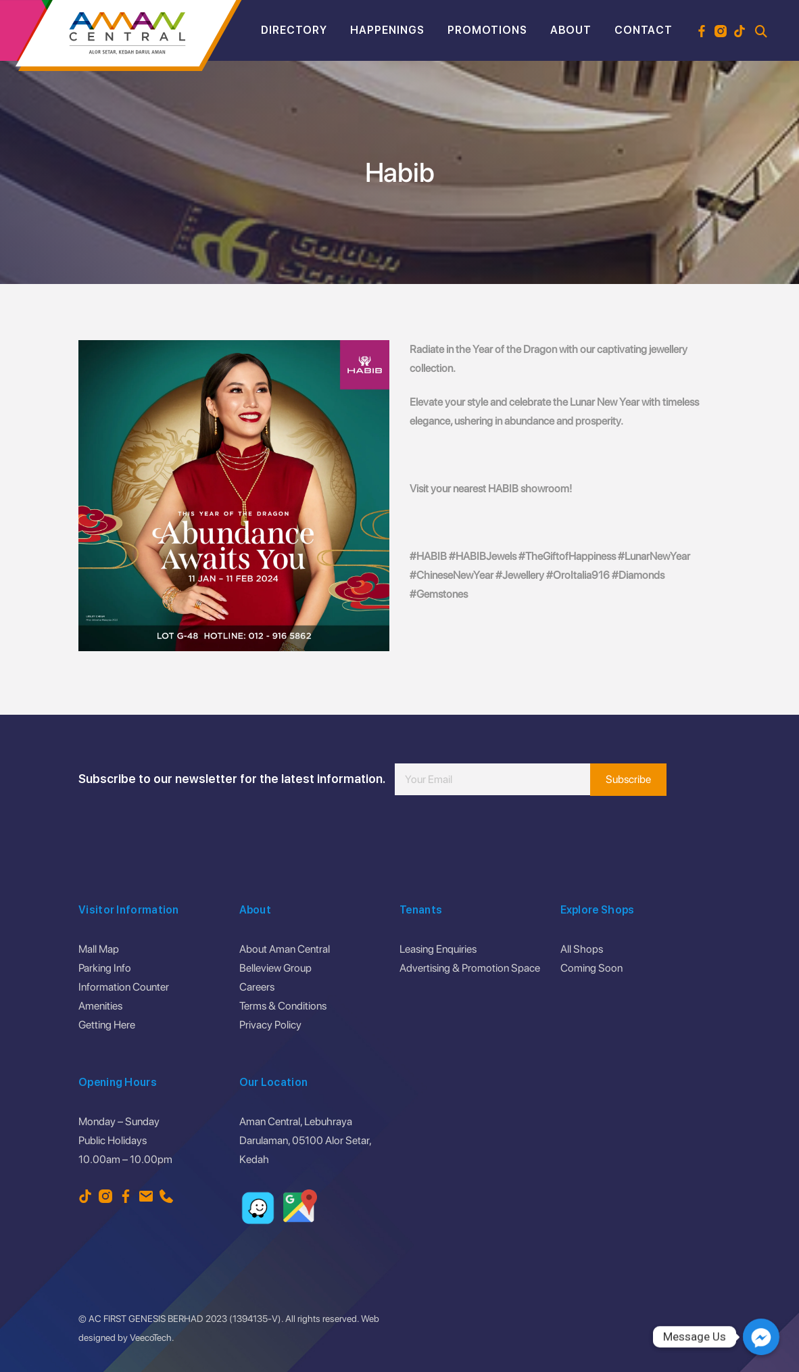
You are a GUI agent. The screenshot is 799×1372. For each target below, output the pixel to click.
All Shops (581, 949)
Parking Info (104, 968)
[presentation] (497, 835)
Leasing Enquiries (438, 949)
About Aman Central (284, 949)
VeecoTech (151, 1337)
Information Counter (123, 986)
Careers (256, 986)
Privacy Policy (270, 1024)
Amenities (100, 1005)
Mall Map (98, 949)
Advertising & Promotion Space (470, 968)
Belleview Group (275, 968)
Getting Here (106, 1024)
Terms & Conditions (282, 1005)
